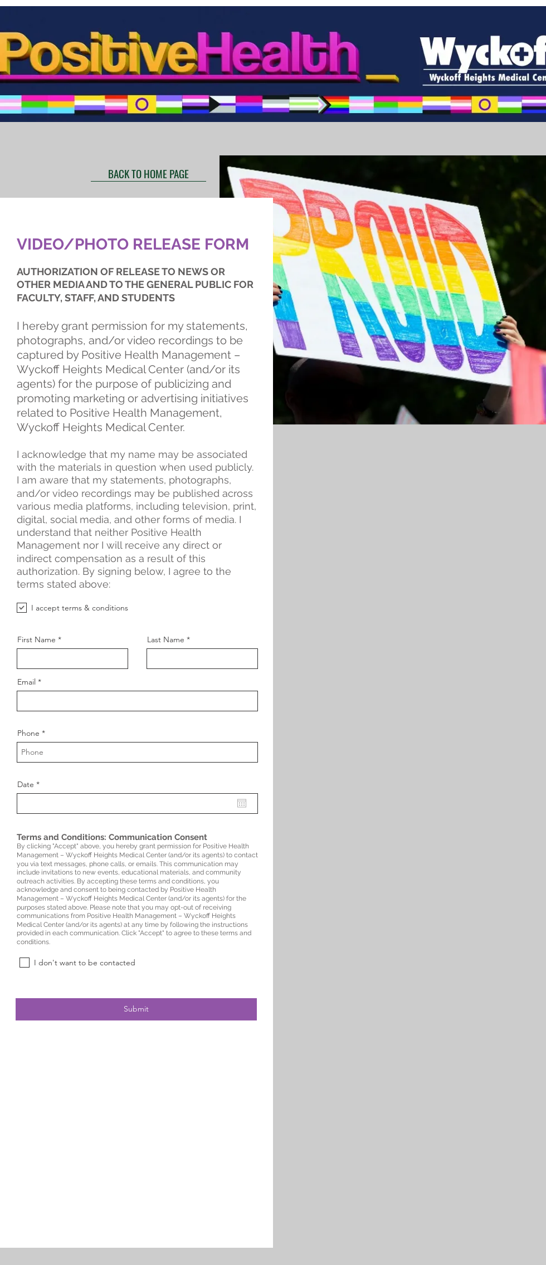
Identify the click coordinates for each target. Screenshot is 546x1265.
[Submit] (136, 1009)
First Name (36, 639)
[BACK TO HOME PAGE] (148, 173)
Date (30, 784)
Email (26, 682)
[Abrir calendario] (241, 803)
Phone (28, 733)
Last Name (165, 639)
